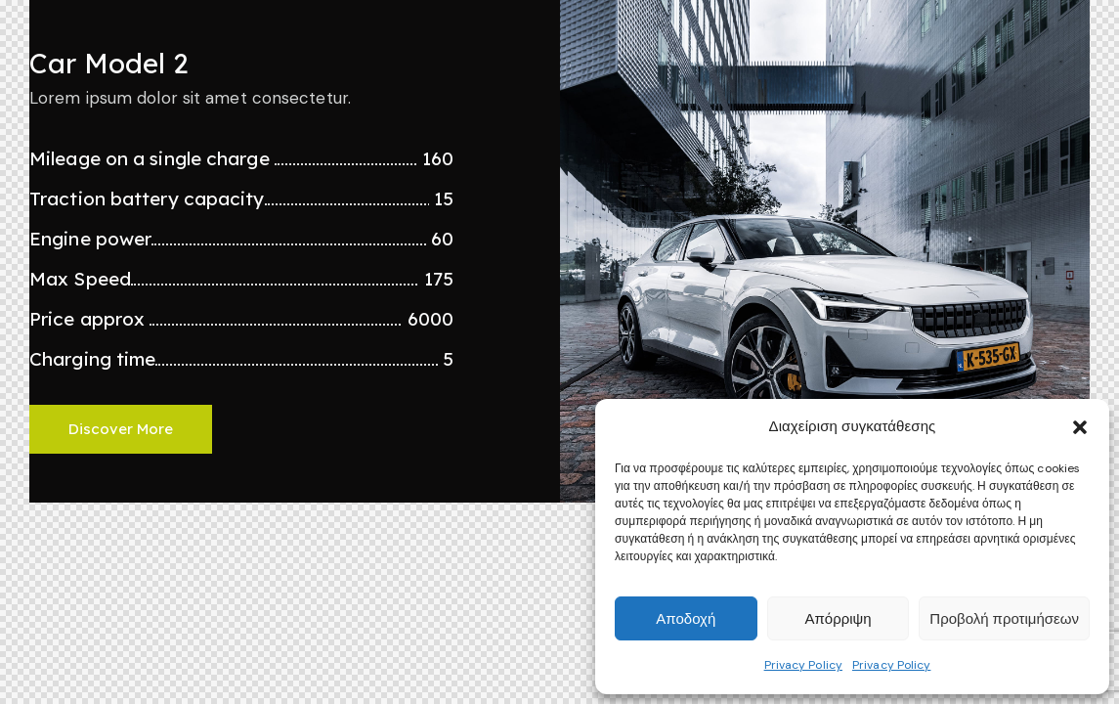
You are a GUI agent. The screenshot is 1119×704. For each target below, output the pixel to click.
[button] (1080, 427)
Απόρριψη (837, 619)
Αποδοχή (685, 619)
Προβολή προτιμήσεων (1004, 619)
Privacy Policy (803, 665)
